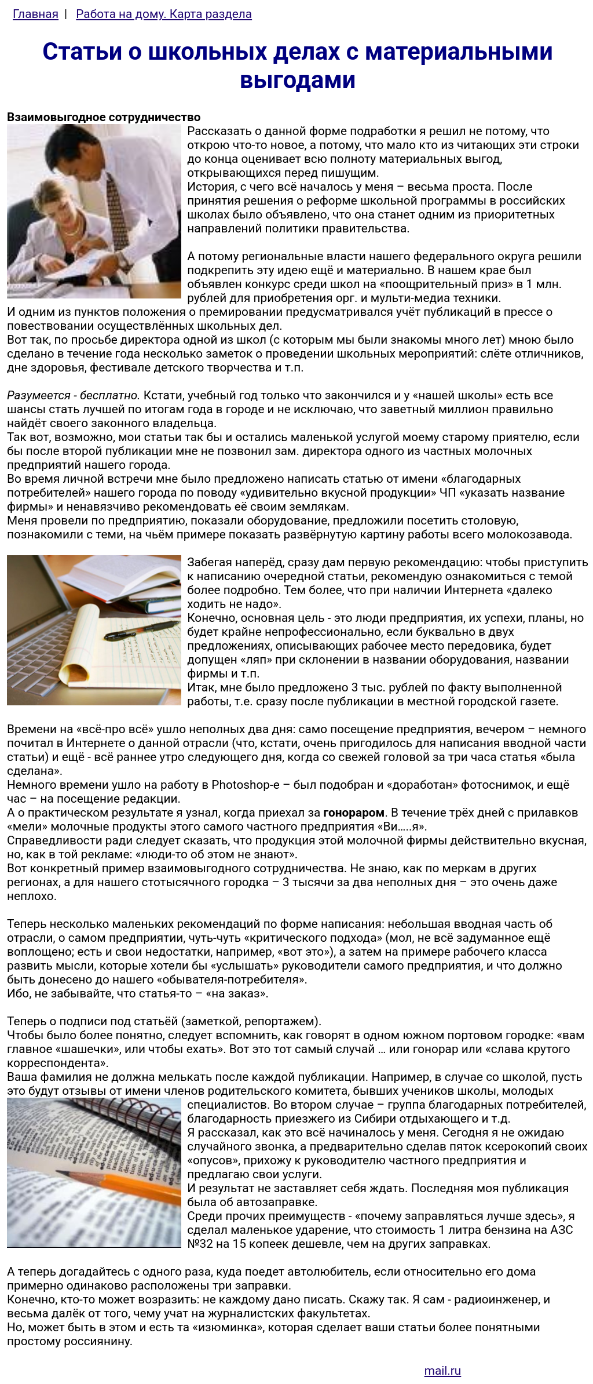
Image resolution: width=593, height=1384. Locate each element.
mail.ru (443, 1371)
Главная (35, 14)
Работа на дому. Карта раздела (164, 14)
